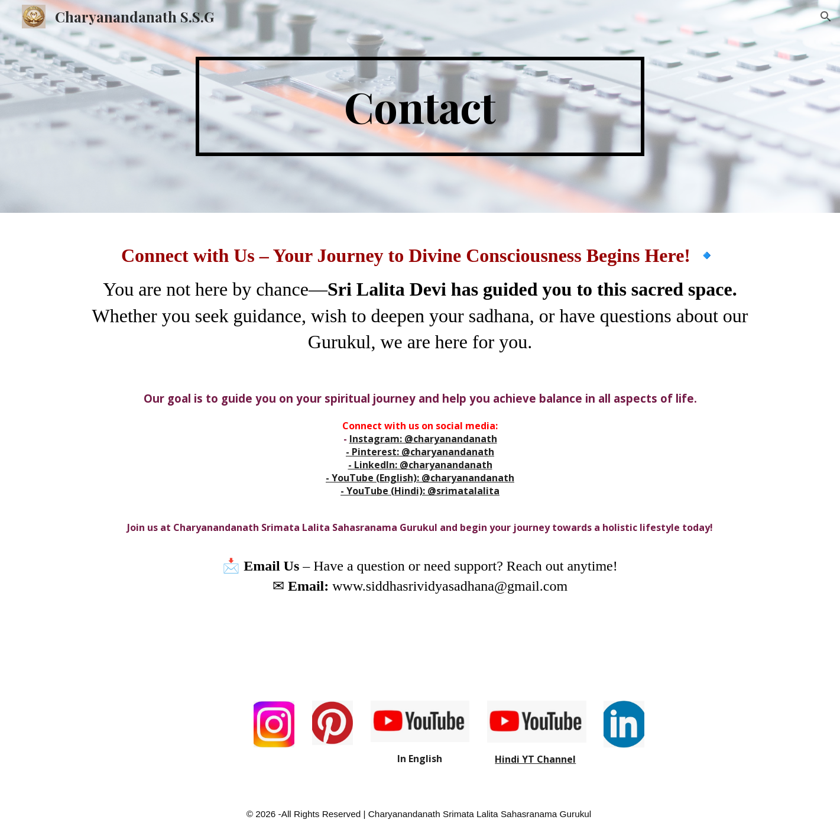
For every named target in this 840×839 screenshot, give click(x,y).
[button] (826, 16)
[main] (420, 106)
